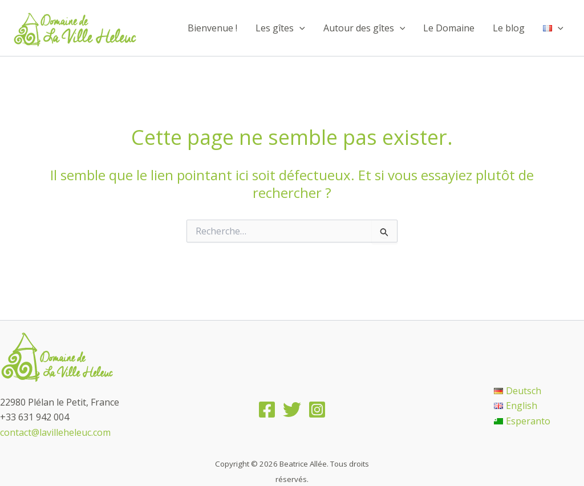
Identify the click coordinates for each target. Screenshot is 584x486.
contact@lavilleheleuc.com (55, 432)
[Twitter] (292, 409)
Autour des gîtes (364, 28)
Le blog (509, 28)
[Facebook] (267, 409)
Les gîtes (280, 28)
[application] (299, 28)
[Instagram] (317, 409)
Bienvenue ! (212, 28)
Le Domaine (448, 28)
